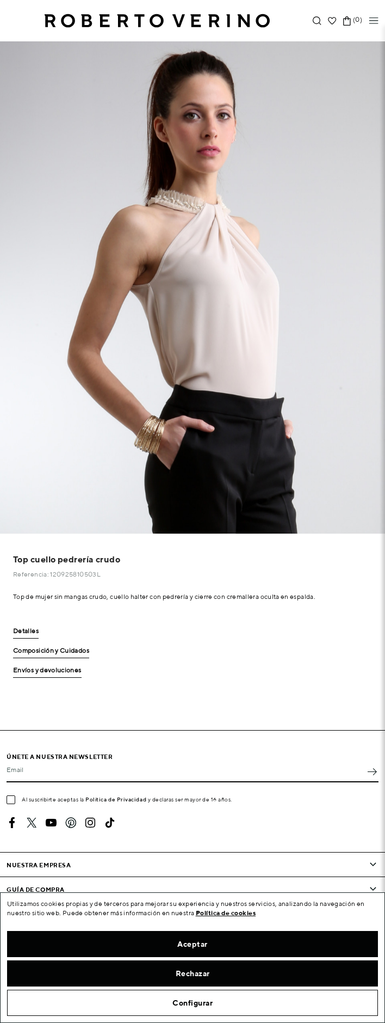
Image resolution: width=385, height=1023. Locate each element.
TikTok (109, 822)
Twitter (31, 822)
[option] (192, 287)
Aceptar (192, 944)
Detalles (26, 631)
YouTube (51, 822)
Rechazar (193, 973)
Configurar (192, 1003)
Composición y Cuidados (51, 650)
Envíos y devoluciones (47, 670)
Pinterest (70, 822)
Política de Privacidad (115, 799)
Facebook (12, 822)
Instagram (90, 822)
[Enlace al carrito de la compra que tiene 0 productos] (347, 21)
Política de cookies (226, 913)
